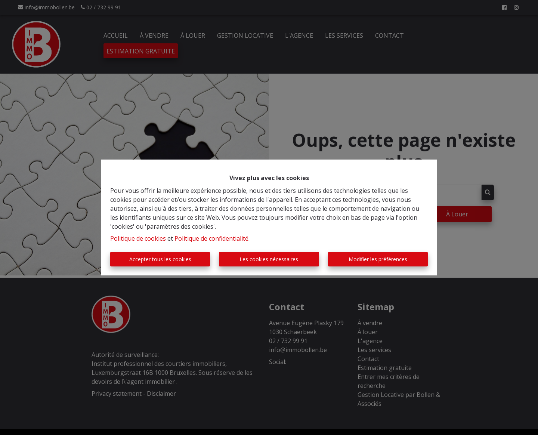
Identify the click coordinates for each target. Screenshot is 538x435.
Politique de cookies (138, 238)
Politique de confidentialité (211, 238)
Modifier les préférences (378, 259)
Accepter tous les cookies (160, 259)
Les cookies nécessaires (268, 259)
